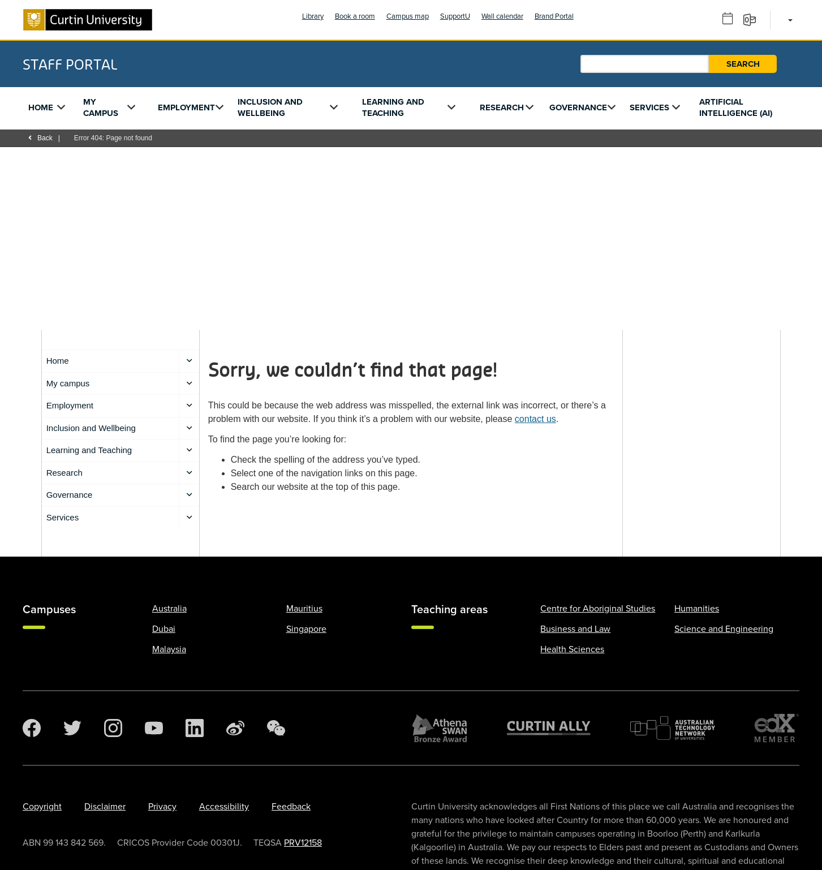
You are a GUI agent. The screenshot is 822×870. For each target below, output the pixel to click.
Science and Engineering (723, 629)
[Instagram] (113, 728)
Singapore (306, 629)
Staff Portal (70, 63)
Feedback (291, 806)
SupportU (455, 16)
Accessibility (224, 806)
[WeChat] (276, 728)
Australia (169, 608)
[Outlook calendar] (731, 19)
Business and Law (575, 629)
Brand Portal (554, 16)
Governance (578, 107)
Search (743, 64)
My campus (100, 107)
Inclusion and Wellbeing (270, 107)
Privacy (162, 806)
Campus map (407, 16)
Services (649, 107)
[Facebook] (32, 728)
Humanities (696, 608)
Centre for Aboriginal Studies (597, 608)
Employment (186, 107)
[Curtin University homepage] (88, 19)
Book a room (355, 16)
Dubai (163, 629)
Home (40, 107)
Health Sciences (572, 649)
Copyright (42, 806)
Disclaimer (105, 806)
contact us (535, 419)
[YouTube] (154, 728)
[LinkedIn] (195, 728)
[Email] (753, 19)
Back (40, 138)
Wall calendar (502, 16)
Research (502, 107)
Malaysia (169, 649)
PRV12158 (303, 843)
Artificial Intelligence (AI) (735, 107)
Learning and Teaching (393, 107)
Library (313, 16)
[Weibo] (235, 728)
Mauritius (304, 608)
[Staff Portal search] (644, 64)
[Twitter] (72, 728)
